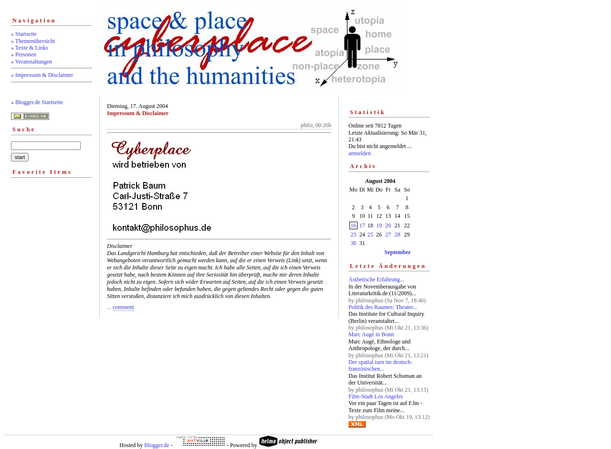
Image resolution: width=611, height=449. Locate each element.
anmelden (359, 153)
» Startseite (24, 34)
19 (379, 225)
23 (353, 234)
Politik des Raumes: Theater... (382, 307)
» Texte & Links (29, 47)
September (397, 252)
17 (362, 225)
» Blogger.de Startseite (37, 102)
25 (370, 234)
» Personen (23, 54)
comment (123, 307)
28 (397, 234)
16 (353, 225)
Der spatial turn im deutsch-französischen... (380, 365)
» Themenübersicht (33, 41)
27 (388, 234)
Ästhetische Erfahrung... (376, 279)
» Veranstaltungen (31, 61)
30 (353, 243)
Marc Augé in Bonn (371, 334)
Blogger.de (156, 445)
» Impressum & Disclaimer (42, 75)
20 (388, 225)
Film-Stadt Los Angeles (375, 396)
